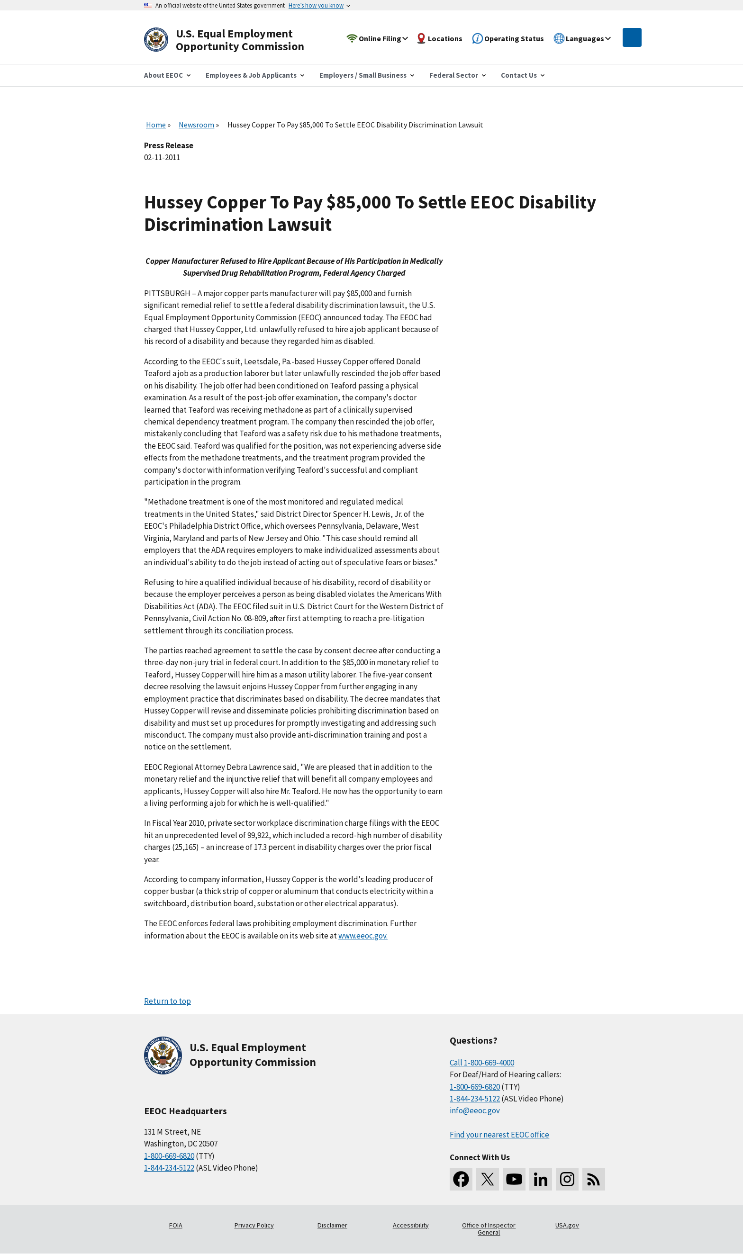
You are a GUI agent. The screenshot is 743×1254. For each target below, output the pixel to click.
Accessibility (411, 1225)
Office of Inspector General (489, 1229)
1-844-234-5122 (169, 1168)
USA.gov (567, 1225)
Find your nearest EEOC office (499, 1134)
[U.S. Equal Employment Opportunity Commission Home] (235, 40)
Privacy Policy (254, 1225)
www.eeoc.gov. (363, 935)
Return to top (167, 1001)
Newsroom (196, 124)
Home (156, 124)
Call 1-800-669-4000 (482, 1062)
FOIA (175, 1225)
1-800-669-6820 (169, 1156)
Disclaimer (332, 1225)
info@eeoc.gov (475, 1110)
